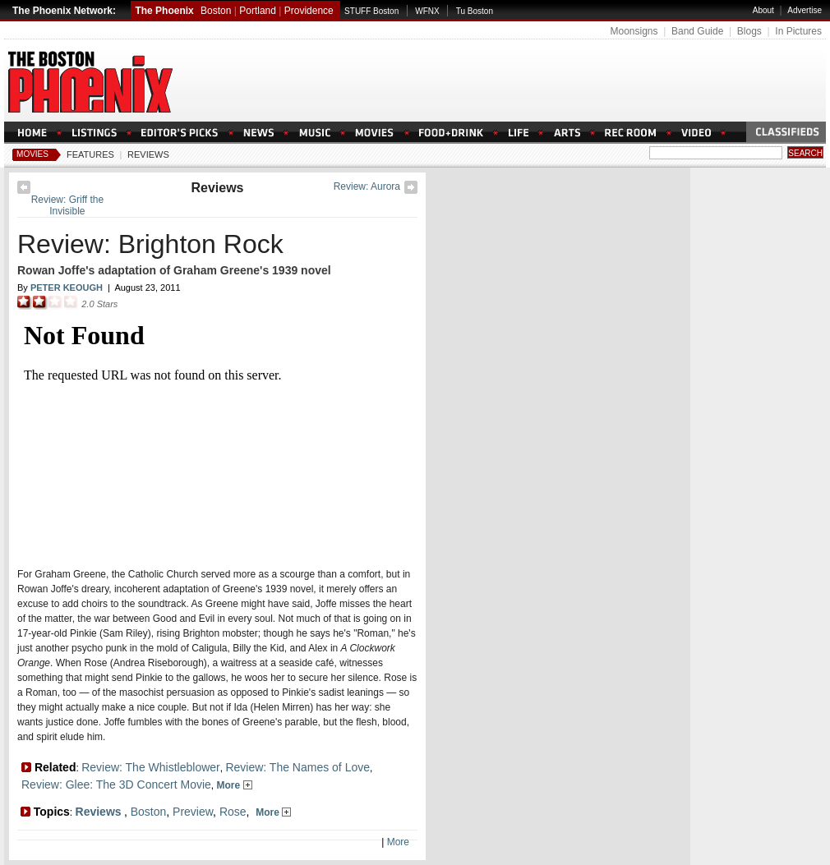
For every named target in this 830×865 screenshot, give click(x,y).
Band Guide (697, 31)
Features (90, 154)
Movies (32, 154)
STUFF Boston (371, 11)
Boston (216, 10)
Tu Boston (474, 11)
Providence (309, 10)
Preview (193, 811)
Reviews (148, 154)
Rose (233, 811)
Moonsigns (633, 31)
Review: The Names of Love (297, 767)
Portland (257, 10)
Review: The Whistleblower (150, 767)
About (763, 10)
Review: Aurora (367, 186)
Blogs (749, 31)
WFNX (427, 11)
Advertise (804, 10)
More (234, 785)
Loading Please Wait (212, 433)
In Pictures (798, 31)
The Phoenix (164, 10)
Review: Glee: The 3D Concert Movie (116, 784)
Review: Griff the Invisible (67, 205)
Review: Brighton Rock (150, 244)
